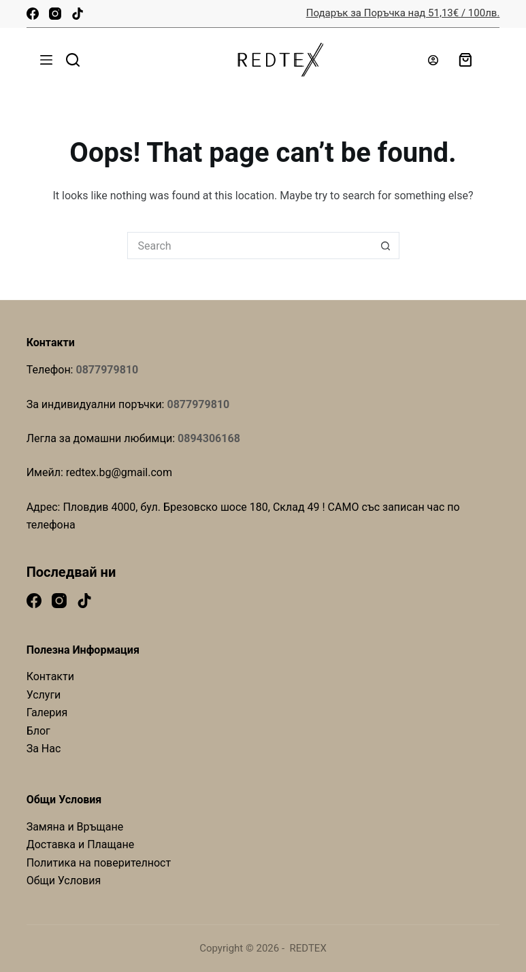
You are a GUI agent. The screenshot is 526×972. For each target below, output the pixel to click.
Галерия (47, 712)
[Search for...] (249, 245)
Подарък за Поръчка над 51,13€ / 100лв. (403, 13)
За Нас (44, 748)
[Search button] (385, 245)
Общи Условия (64, 880)
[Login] (433, 60)
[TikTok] (77, 13)
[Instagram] (55, 13)
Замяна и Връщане (75, 826)
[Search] (73, 60)
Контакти (50, 676)
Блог (38, 730)
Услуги (44, 694)
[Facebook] (33, 13)
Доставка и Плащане (81, 844)
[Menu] (46, 60)
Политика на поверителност (99, 862)
